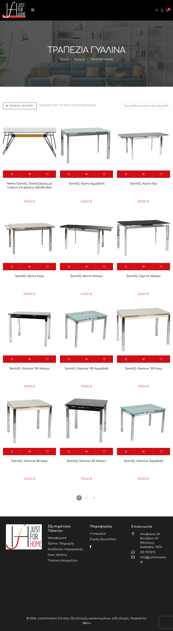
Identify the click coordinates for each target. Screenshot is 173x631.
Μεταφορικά (57, 537)
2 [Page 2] (86, 497)
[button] (12, 174)
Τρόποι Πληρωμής (61, 542)
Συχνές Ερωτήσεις (103, 538)
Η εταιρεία (98, 533)
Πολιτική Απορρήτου (63, 557)
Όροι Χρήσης (57, 552)
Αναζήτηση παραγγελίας (65, 547)
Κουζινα (80, 59)
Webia (86, 622)
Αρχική (64, 59)
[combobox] (145, 106)
